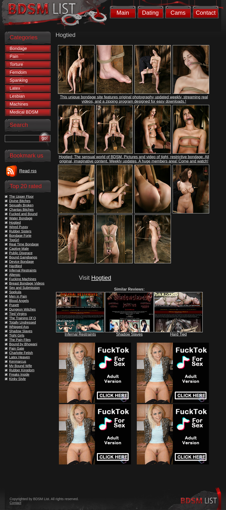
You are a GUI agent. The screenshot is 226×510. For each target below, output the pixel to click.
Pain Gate (16, 348)
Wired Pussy (18, 227)
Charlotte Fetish (21, 353)
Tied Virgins (18, 314)
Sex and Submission (24, 288)
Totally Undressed (22, 322)
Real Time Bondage (24, 244)
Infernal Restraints (80, 334)
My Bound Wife (20, 366)
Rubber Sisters (20, 231)
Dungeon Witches (22, 309)
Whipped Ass (19, 327)
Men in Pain (18, 296)
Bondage (18, 48)
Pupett (14, 305)
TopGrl (14, 240)
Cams (178, 12)
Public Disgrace (20, 253)
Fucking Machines (22, 279)
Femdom (18, 72)
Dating (150, 12)
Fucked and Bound (23, 214)
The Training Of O (22, 318)
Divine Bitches (20, 201)
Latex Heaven (19, 357)
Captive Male (19, 249)
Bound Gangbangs (23, 257)
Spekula (15, 292)
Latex (15, 88)
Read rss (28, 171)
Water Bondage (20, 218)
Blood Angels (19, 301)
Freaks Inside (19, 374)
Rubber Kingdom (21, 370)
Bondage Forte (20, 236)
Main (122, 12)
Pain (14, 56)
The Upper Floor (21, 196)
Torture (16, 64)
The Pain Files (20, 340)
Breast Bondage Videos (26, 283)
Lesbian (17, 96)
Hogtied (101, 277)
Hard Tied (178, 334)
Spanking (19, 80)
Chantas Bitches (21, 209)
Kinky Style (17, 379)
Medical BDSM (24, 112)
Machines (19, 104)
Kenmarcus (17, 361)
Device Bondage (21, 262)
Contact (206, 12)
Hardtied (15, 266)
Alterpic (14, 275)
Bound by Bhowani (23, 344)
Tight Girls (16, 335)
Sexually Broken (21, 205)
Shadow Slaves (129, 334)
